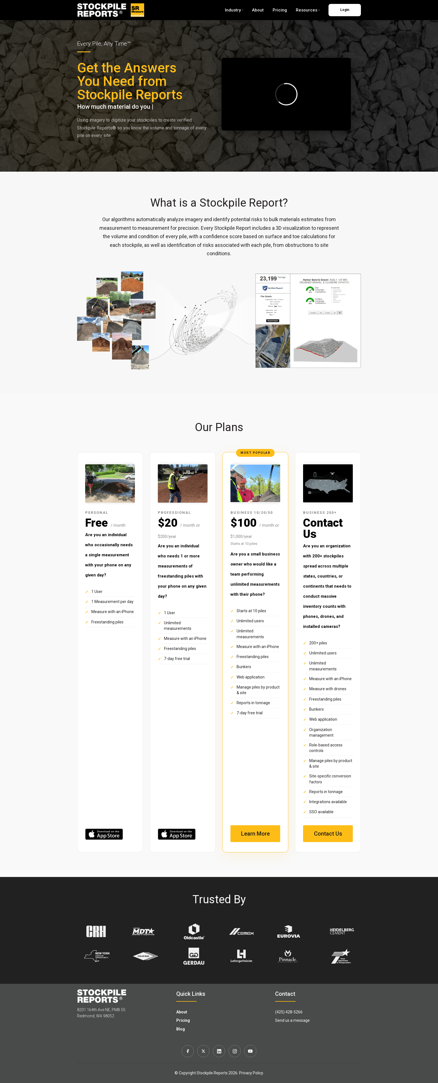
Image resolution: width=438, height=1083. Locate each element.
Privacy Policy (251, 1073)
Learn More (255, 833)
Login (344, 10)
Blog (180, 1029)
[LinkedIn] (219, 1051)
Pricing (280, 10)
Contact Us (328, 833)
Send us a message (292, 1020)
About (258, 10)
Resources (308, 10)
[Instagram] (234, 1051)
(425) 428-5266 (289, 1012)
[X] (203, 1051)
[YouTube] (250, 1051)
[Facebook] (188, 1051)
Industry (234, 10)
